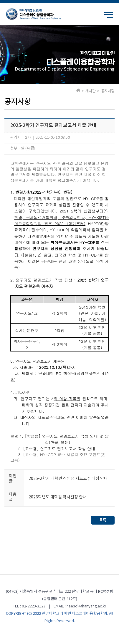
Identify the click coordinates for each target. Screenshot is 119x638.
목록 (102, 520)
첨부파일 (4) (22, 148)
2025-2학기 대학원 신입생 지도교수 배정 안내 (68, 478)
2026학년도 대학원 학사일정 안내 (58, 497)
